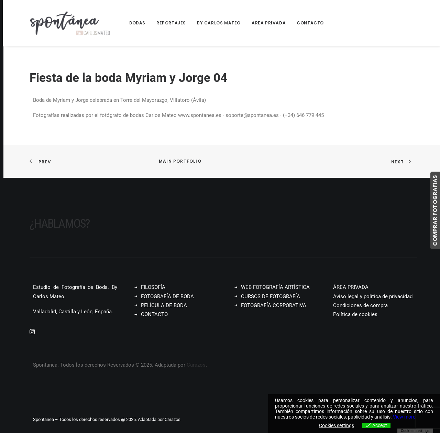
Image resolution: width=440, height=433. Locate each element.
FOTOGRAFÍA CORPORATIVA (273, 305)
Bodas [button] (137, 23)
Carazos (196, 365)
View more (404, 417)
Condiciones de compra (360, 305)
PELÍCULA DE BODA (164, 305)
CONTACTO (154, 314)
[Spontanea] (70, 23)
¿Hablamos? (60, 224)
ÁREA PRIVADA (350, 287)
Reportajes (171, 23)
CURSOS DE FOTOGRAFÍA (270, 296)
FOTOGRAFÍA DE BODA (167, 296)
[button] (32, 332)
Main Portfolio (180, 161)
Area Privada (269, 23)
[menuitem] (139, 23)
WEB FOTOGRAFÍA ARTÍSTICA (275, 287)
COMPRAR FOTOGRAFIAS (435, 210)
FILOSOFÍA (153, 287)
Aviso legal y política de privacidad (372, 296)
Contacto (310, 23)
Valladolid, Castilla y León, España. (73, 311)
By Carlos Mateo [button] (219, 23)
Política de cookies (355, 314)
